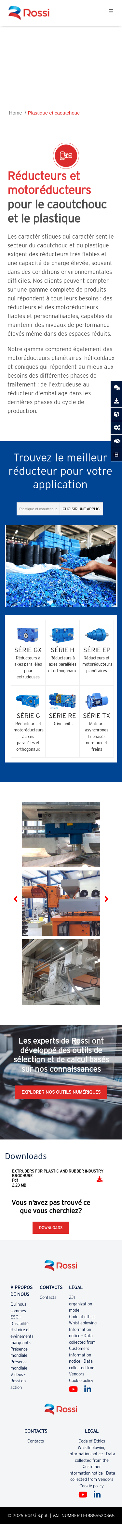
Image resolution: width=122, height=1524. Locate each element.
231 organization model (80, 1304)
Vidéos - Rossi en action (18, 1381)
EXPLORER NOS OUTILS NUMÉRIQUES (61, 1092)
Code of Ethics (91, 1441)
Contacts (48, 1297)
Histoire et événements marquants (22, 1336)
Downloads (50, 1228)
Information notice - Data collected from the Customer (91, 1460)
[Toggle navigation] (110, 13)
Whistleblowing (83, 1322)
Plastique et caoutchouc (53, 113)
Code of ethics (82, 1316)
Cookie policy (81, 1380)
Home (15, 113)
